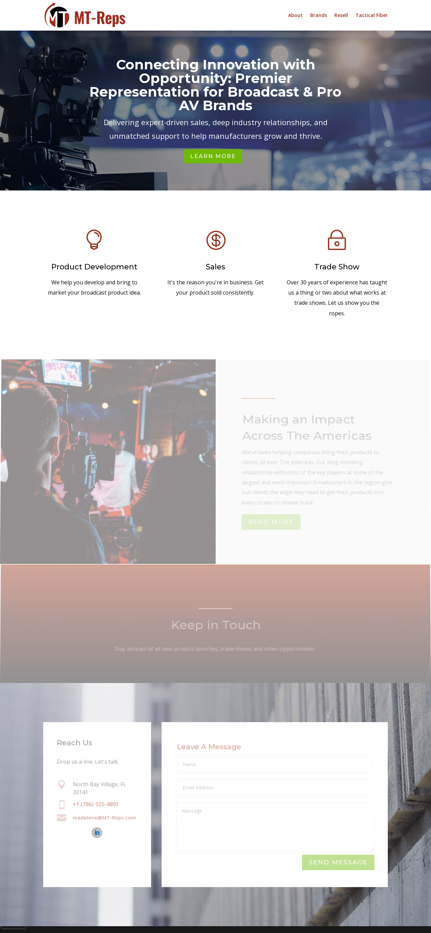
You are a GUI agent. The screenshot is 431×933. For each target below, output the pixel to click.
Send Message (338, 862)
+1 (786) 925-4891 (96, 804)
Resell (341, 15)
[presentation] (13, 918)
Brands (318, 15)
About (295, 15)
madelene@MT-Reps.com (104, 818)
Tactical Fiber (371, 15)
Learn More (213, 156)
